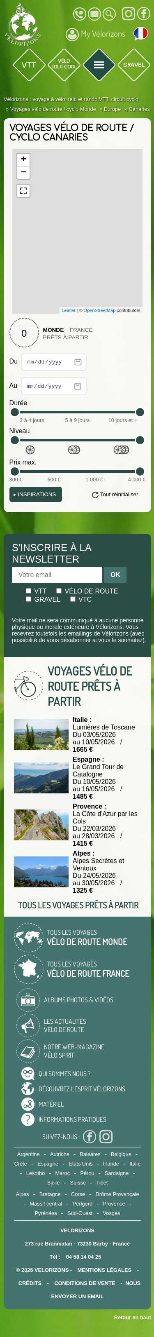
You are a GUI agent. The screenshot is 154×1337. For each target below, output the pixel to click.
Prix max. (23, 462)
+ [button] (23, 160)
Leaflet (68, 310)
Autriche (59, 1154)
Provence (114, 1204)
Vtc (81, 599)
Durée (18, 402)
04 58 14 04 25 (83, 1257)
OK (115, 574)
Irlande (111, 1164)
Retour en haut (132, 1317)
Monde (53, 330)
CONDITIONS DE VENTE (84, 1283)
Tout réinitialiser (119, 494)
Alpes (22, 1194)
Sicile (53, 1183)
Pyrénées (46, 1213)
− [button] (23, 173)
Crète (20, 1164)
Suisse (78, 1183)
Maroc (62, 1173)
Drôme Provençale (117, 1194)
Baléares (90, 1154)
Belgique (121, 1154)
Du (48, 362)
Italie (134, 1164)
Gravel (43, 599)
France (81, 330)
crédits (29, 1283)
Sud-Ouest (79, 1213)
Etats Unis (80, 1164)
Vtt (36, 591)
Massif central (46, 1204)
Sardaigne (117, 1173)
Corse (78, 1194)
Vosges (111, 1213)
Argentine (28, 1154)
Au (48, 386)
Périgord (82, 1204)
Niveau (19, 430)
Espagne (47, 1164)
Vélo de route (87, 591)
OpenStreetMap (100, 310)
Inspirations (35, 494)
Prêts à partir (66, 337)
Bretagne (50, 1194)
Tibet (102, 1183)
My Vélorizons (95, 34)
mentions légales (105, 1270)
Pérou (87, 1173)
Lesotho (35, 1173)
